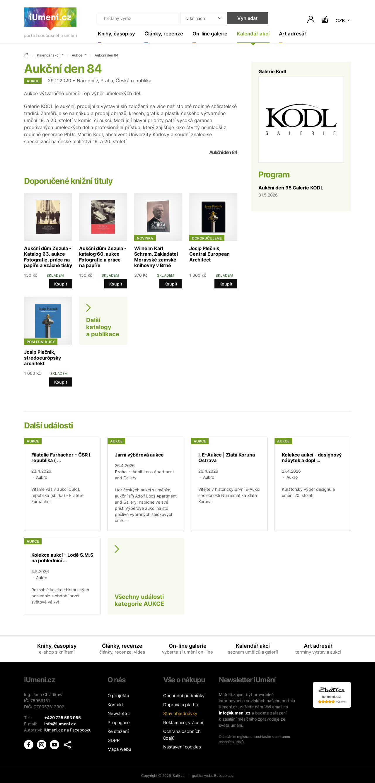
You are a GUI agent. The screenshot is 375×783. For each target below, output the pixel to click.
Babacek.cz (224, 775)
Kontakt (115, 704)
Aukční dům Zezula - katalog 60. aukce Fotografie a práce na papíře (103, 256)
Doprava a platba (180, 704)
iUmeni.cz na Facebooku (67, 729)
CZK (340, 20)
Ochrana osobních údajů (182, 735)
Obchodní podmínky (183, 695)
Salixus (178, 775)
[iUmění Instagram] (42, 744)
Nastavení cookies (182, 747)
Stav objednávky (180, 713)
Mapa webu (119, 749)
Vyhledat (247, 18)
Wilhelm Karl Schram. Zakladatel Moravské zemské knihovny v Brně (156, 256)
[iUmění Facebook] (29, 744)
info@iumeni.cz (234, 712)
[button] (67, 744)
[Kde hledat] (203, 18)
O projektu (118, 695)
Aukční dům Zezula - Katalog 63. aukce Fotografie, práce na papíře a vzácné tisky (48, 256)
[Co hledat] (139, 18)
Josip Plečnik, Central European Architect (209, 253)
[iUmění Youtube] (55, 744)
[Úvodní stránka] (50, 23)
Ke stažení (118, 731)
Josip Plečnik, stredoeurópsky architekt (42, 357)
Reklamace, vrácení (183, 722)
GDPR (114, 740)
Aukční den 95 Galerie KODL (290, 188)
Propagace (119, 722)
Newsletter (119, 713)
